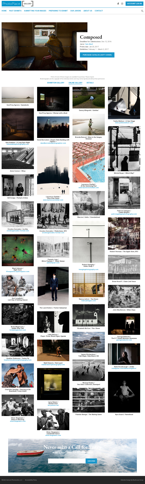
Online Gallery (75, 83)
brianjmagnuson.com (18, 330)
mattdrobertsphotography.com (53, 365)
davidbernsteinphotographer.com (53, 143)
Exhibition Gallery (55, 83)
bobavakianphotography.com (18, 144)
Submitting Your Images (35, 11)
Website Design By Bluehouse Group (132, 480)
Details (90, 83)
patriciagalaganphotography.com (124, 214)
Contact (99, 11)
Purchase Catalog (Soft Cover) (97, 55)
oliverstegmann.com (18, 421)
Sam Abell (89, 44)
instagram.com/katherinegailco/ (124, 368)
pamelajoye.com (53, 263)
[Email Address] (67, 460)
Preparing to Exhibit (58, 11)
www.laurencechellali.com (89, 188)
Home (4, 11)
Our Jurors (75, 11)
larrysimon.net (53, 405)
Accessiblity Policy (31, 480)
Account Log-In (134, 4)
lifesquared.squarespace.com (17, 271)
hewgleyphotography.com (88, 269)
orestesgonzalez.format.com (18, 231)
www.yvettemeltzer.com (124, 123)
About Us (88, 11)
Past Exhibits (15, 11)
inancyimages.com (88, 301)
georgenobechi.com (124, 340)
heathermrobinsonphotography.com (17, 360)
